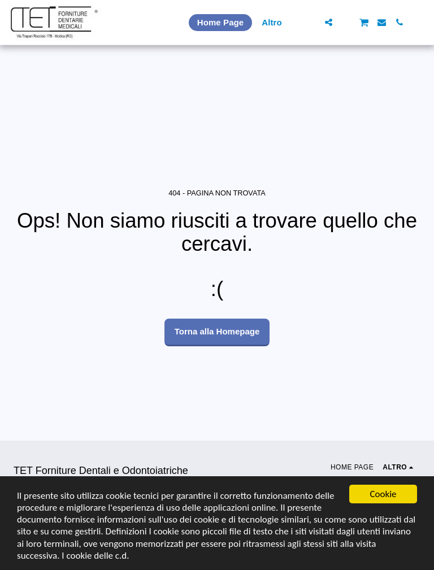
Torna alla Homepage (217, 331)
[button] (311, 22)
